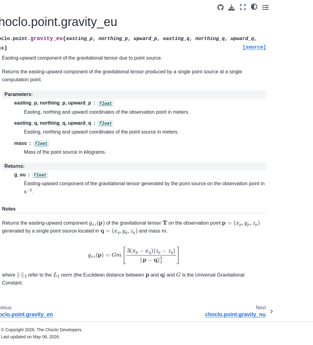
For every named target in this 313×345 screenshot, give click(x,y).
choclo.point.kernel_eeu (35, 323)
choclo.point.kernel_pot (35, 154)
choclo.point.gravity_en (35, 50)
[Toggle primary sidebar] (73, 7)
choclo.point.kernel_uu (35, 212)
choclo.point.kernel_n (33, 173)
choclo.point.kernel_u (33, 183)
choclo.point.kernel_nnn (35, 272)
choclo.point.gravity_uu (35, 40)
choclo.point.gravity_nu (35, 76)
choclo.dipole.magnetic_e (35, 90)
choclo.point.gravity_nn (35, 30)
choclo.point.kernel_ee (35, 193)
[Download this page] (268, 7)
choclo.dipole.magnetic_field (35, 141)
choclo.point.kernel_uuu (35, 289)
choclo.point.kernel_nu (35, 241)
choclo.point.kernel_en (35, 222)
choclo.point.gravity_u (34, 11)
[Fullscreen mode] (280, 7)
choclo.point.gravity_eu (35, 63)
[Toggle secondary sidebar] (302, 7)
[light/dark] (291, 6)
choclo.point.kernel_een (35, 306)
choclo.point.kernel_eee (35, 255)
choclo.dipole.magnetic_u (35, 124)
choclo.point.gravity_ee (35, 20)
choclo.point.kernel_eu (35, 231)
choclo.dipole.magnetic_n (35, 107)
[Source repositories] (257, 7)
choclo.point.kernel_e (33, 164)
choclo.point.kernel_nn (35, 202)
